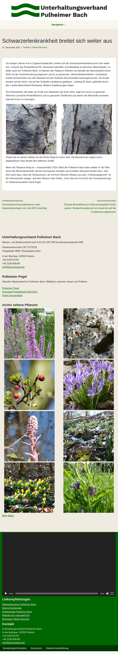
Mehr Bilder (8, 516)
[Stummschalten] (107, 593)
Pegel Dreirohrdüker (12, 296)
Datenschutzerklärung (57, 649)
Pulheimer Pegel (10, 288)
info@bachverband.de (13, 267)
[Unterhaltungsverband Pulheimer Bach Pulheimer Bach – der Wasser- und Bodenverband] (59, 10)
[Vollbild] (112, 593)
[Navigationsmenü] (59, 24)
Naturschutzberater (12, 608)
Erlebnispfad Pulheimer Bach (17, 612)
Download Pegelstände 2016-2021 (20, 292)
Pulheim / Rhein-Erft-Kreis (35, 47)
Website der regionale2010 (16, 616)
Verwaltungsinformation (15, 649)
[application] (59, 565)
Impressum (36, 649)
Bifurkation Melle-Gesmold (15, 619)
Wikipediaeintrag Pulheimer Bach (19, 605)
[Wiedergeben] (5, 593)
